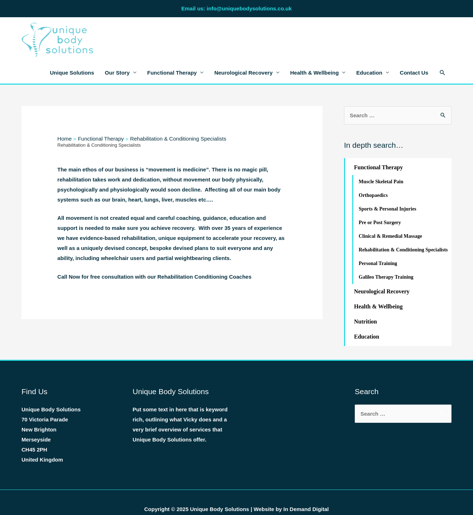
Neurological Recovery (243, 73)
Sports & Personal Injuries (387, 209)
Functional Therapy (172, 73)
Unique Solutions (72, 73)
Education (369, 73)
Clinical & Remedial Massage (390, 236)
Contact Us (414, 73)
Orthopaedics (373, 195)
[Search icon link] (442, 72)
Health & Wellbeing (314, 73)
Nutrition (365, 321)
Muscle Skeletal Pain (381, 181)
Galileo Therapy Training (386, 277)
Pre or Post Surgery (380, 222)
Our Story (117, 73)
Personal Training (378, 263)
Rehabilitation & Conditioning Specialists (403, 249)
